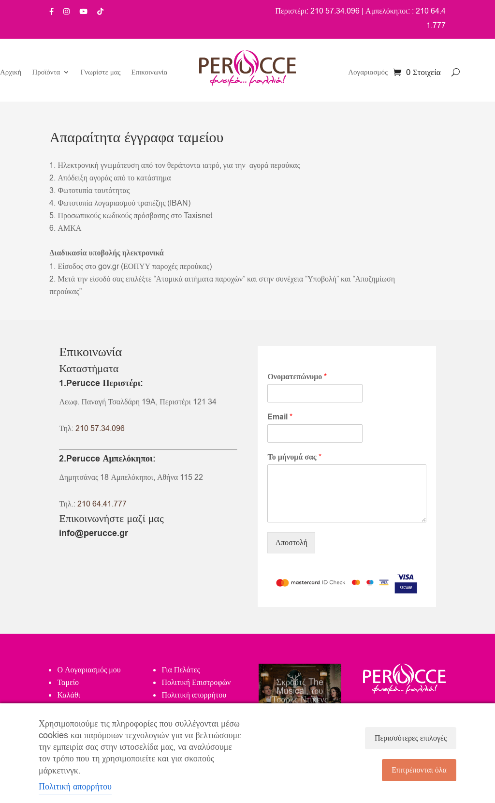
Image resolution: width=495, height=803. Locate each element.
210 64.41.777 (102, 504)
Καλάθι (68, 695)
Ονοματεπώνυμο (297, 377)
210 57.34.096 (100, 428)
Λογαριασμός (368, 73)
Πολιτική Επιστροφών (196, 682)
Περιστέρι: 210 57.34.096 (317, 11)
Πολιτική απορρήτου (193, 695)
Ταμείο (68, 682)
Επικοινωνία (149, 73)
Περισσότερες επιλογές (411, 738)
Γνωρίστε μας (100, 73)
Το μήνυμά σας (294, 457)
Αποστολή (291, 542)
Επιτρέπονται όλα (419, 770)
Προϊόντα (46, 73)
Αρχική (10, 73)
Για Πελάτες (180, 670)
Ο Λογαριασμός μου (88, 670)
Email (279, 417)
